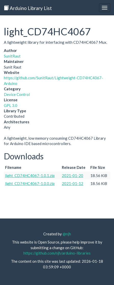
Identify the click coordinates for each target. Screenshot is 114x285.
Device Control (17, 94)
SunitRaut (12, 56)
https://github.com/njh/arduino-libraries (57, 253)
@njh (67, 234)
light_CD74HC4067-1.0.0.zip (30, 183)
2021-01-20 (72, 175)
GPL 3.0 (10, 105)
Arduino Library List (28, 8)
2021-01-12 (72, 183)
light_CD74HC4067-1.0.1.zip (30, 175)
